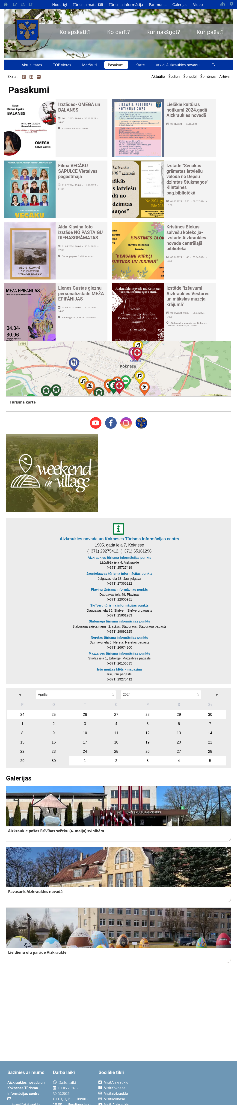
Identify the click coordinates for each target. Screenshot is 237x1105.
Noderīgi (59, 4)
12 (147, 733)
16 (54, 742)
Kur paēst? (209, 32)
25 (54, 714)
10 (85, 733)
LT (31, 4)
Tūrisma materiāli (88, 4)
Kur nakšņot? (163, 32)
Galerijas (179, 4)
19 (147, 742)
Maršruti (89, 64)
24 (22, 714)
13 (179, 733)
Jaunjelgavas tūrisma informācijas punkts (119, 573)
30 (210, 714)
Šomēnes (208, 76)
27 (116, 714)
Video (198, 4)
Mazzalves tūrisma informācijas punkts (119, 653)
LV (15, 4)
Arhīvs (224, 76)
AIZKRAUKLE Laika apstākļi (187, 1086)
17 (85, 742)
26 (85, 714)
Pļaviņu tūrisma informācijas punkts (119, 589)
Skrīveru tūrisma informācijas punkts (119, 605)
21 (210, 742)
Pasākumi (116, 64)
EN (23, 4)
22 (22, 751)
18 (116, 742)
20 (179, 742)
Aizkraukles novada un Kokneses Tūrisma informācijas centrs (119, 539)
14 (210, 733)
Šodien (174, 76)
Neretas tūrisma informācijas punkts (119, 637)
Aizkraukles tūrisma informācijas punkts (119, 557)
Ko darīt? (118, 32)
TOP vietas (62, 64)
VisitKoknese (114, 1088)
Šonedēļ (189, 76)
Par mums (157, 4)
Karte (140, 64)
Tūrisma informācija (126, 4)
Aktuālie (158, 76)
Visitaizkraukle (116, 1093)
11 (116, 733)
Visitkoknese (114, 1099)
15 (22, 742)
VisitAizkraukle (116, 1082)
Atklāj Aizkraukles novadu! (178, 64)
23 (54, 751)
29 (179, 714)
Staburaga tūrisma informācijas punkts (119, 621)
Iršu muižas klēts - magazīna (119, 669)
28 (147, 714)
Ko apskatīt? (74, 32)
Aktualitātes (32, 64)
